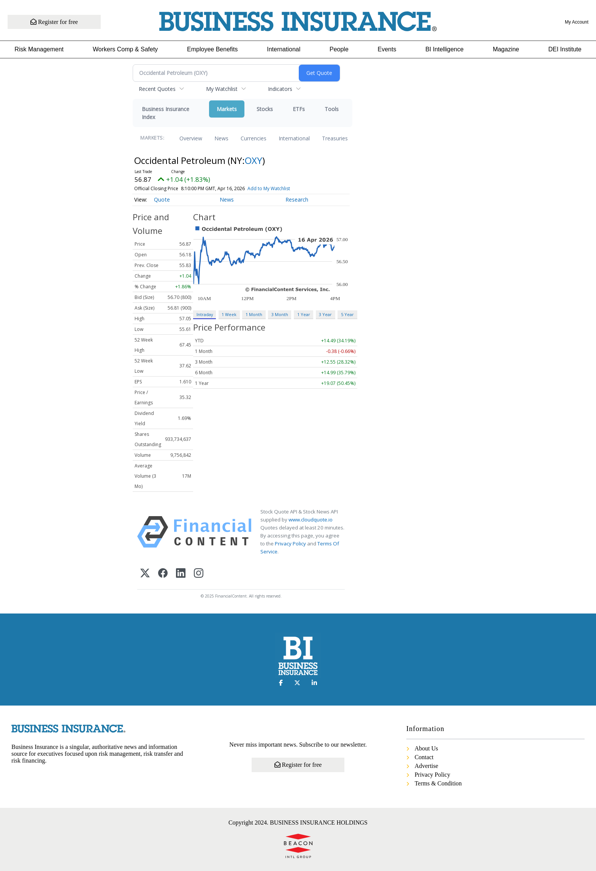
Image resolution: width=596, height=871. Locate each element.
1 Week (229, 314)
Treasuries (335, 138)
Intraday (205, 314)
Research (296, 199)
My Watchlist (222, 88)
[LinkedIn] (181, 573)
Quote (162, 199)
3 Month (279, 314)
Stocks (265, 109)
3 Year (325, 314)
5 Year (347, 314)
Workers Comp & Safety (125, 49)
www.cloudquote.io (310, 519)
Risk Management (38, 49)
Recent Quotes (157, 88)
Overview (190, 138)
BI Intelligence (444, 49)
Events (387, 49)
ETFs (299, 109)
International (283, 49)
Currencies (253, 138)
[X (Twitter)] (145, 573)
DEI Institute (564, 49)
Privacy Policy (290, 543)
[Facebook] (163, 573)
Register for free (54, 22)
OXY (253, 160)
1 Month (254, 314)
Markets (227, 109)
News (221, 138)
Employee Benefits (212, 49)
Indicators (280, 88)
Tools (332, 109)
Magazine (506, 49)
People (339, 49)
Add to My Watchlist (268, 188)
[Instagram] (198, 573)
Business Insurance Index (165, 113)
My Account (576, 22)
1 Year (303, 314)
